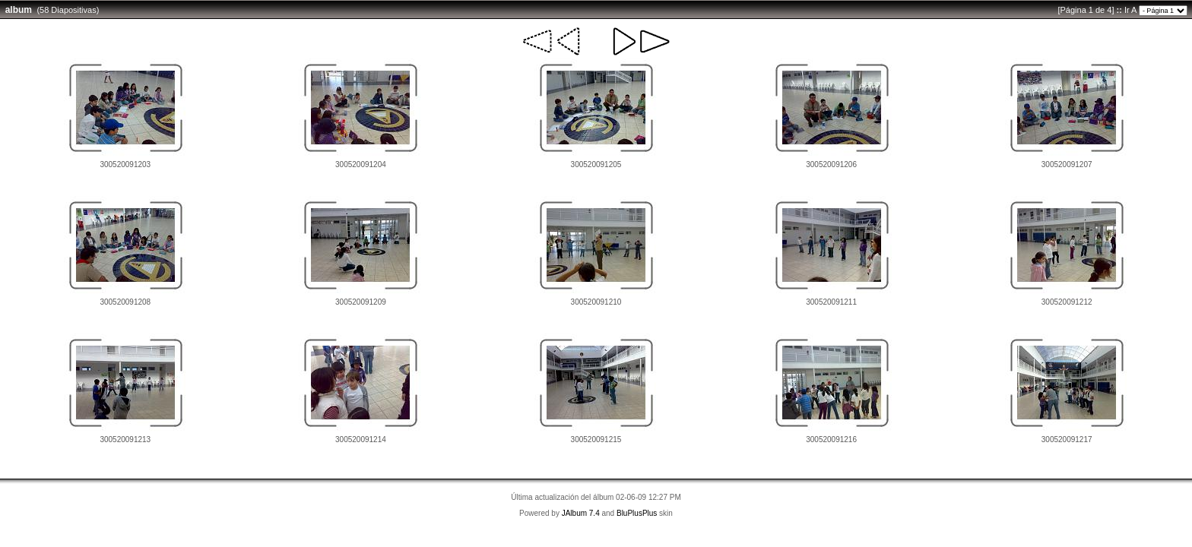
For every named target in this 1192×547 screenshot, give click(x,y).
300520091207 (1066, 164)
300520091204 (360, 164)
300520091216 (831, 439)
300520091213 (125, 439)
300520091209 (360, 302)
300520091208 (125, 302)
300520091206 (831, 164)
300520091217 (1066, 439)
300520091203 (125, 164)
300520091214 (360, 439)
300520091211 (831, 302)
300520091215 (596, 439)
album (18, 10)
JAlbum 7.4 (581, 513)
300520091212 (1066, 302)
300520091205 (596, 164)
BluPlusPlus (637, 513)
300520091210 (596, 302)
